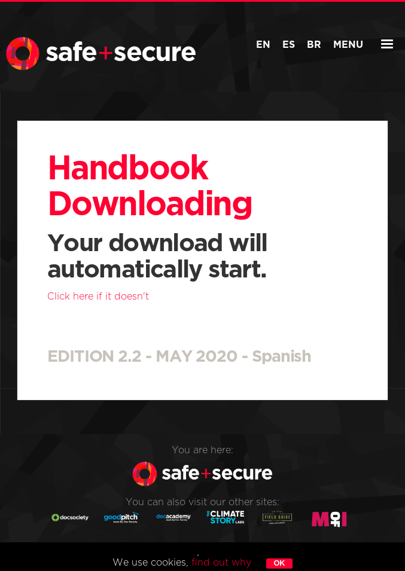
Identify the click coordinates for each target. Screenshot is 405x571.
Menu (355, 45)
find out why (221, 562)
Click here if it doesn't (98, 296)
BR (314, 45)
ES (288, 45)
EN (263, 45)
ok (279, 562)
